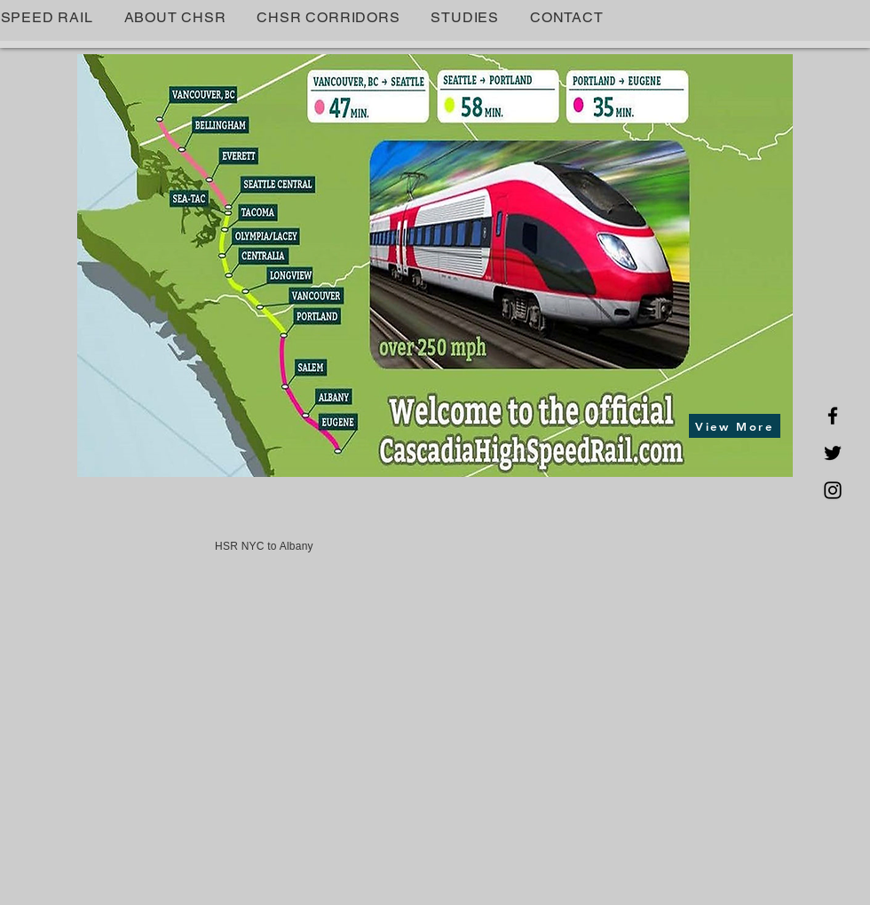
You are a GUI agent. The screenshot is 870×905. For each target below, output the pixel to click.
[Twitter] (832, 452)
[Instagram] (832, 490)
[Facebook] (832, 415)
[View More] (734, 426)
